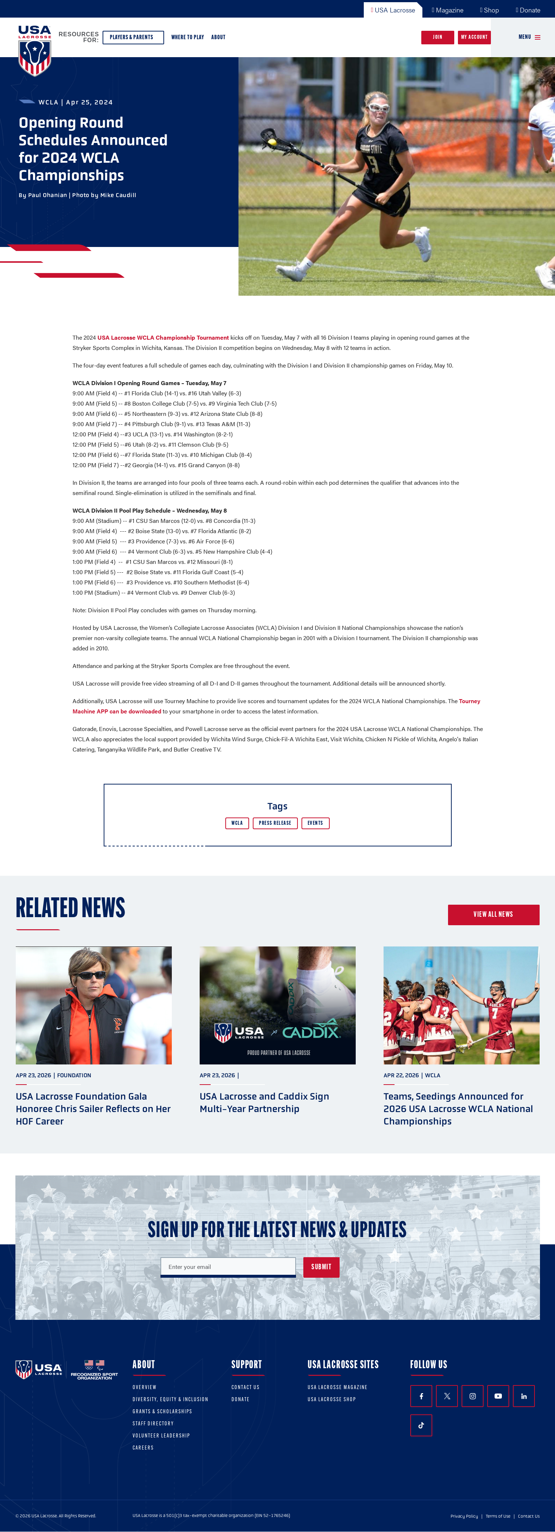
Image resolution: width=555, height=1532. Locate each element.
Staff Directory (153, 1424)
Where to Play (187, 37)
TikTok (421, 1425)
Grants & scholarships (162, 1412)
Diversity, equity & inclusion (170, 1400)
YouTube (498, 1396)
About (220, 39)
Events (315, 823)
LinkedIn (524, 1396)
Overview (145, 1388)
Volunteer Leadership (161, 1436)
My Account (474, 37)
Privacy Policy (464, 1516)
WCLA (237, 823)
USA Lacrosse (393, 9)
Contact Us (246, 1388)
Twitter (447, 1396)
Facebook (421, 1396)
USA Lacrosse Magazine (338, 1388)
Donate (528, 9)
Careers (143, 1448)
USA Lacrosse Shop (332, 1400)
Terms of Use (498, 1516)
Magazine (447, 9)
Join (438, 37)
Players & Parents (133, 39)
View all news (494, 915)
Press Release (275, 823)
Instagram (473, 1396)
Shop (489, 9)
